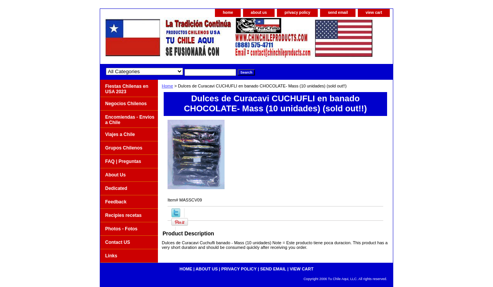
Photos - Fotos (121, 229)
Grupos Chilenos (124, 148)
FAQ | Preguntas (123, 161)
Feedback (115, 202)
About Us (115, 175)
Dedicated (116, 188)
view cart (374, 12)
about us (259, 12)
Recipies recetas (123, 215)
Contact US (117, 242)
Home (167, 86)
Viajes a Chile (120, 134)
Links (111, 255)
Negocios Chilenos (126, 103)
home (228, 12)
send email (338, 12)
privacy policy (297, 12)
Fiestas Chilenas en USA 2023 (126, 89)
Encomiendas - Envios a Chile (129, 119)
